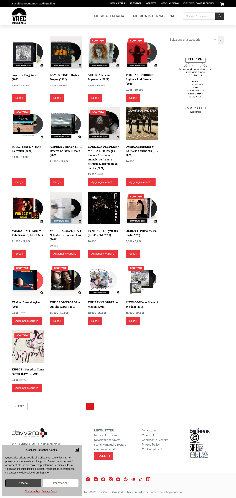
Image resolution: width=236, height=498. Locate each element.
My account (149, 430)
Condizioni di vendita (155, 439)
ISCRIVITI (104, 455)
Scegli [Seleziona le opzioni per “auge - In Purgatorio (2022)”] (19, 97)
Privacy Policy (49, 491)
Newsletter (117, 3)
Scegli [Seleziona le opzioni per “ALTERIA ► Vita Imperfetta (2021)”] (95, 97)
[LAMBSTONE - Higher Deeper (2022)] (66, 52)
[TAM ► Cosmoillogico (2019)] (28, 279)
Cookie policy (32, 491)
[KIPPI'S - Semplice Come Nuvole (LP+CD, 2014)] (28, 346)
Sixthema (143, 492)
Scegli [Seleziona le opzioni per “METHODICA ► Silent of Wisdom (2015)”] (133, 320)
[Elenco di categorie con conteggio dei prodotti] (192, 40)
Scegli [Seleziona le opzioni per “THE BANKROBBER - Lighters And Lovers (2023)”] (133, 97)
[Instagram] (88, 479)
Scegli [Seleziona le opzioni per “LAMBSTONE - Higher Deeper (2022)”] (57, 97)
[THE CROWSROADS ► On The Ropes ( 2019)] (66, 279)
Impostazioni (60, 482)
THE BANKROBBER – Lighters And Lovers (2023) (140, 79)
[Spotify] (118, 479)
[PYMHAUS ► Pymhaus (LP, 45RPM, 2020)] (104, 208)
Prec (19, 406)
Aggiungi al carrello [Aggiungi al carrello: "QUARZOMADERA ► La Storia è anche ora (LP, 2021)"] (140, 182)
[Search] (219, 16)
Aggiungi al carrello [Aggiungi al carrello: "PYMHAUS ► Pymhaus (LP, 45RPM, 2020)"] (102, 253)
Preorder (136, 3)
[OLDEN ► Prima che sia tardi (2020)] (142, 208)
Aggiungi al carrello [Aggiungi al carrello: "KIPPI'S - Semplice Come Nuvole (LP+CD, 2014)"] (26, 387)
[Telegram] (133, 479)
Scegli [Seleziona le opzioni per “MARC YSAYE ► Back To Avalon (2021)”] (19, 182)
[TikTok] (141, 479)
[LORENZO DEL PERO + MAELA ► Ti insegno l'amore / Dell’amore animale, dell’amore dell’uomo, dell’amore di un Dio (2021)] (104, 123)
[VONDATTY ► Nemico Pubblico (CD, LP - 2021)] (28, 208)
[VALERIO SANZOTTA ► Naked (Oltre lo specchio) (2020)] (66, 208)
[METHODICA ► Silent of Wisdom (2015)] (142, 279)
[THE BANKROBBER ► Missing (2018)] (104, 279)
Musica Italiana (109, 16)
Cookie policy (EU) (153, 449)
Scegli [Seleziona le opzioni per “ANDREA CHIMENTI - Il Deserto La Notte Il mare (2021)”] (57, 182)
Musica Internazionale (156, 16)
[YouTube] (96, 479)
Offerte (151, 3)
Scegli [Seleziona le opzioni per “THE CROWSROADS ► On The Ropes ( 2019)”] (57, 320)
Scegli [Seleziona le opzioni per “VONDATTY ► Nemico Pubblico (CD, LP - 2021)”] (19, 253)
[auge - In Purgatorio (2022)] (28, 52)
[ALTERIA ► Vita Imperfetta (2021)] (104, 52)
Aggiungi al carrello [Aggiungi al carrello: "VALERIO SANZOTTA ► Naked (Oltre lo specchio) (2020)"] (64, 253)
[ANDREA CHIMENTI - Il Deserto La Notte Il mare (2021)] (66, 123)
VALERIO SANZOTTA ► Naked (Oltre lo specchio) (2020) (66, 235)
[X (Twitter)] (111, 479)
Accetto (23, 482)
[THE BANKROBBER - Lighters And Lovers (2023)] (142, 52)
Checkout (148, 435)
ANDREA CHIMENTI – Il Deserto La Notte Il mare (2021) (66, 151)
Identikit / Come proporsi (198, 3)
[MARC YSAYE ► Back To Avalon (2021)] (28, 123)
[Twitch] (148, 479)
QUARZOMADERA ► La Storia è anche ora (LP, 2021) (142, 151)
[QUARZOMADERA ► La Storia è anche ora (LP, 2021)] (142, 123)
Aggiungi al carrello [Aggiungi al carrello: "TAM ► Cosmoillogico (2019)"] (26, 320)
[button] (76, 450)
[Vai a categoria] (221, 40)
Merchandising (170, 3)
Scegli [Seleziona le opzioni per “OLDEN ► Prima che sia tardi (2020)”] (133, 253)
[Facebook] (103, 479)
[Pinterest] (126, 479)
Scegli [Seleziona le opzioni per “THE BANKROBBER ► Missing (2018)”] (95, 320)
